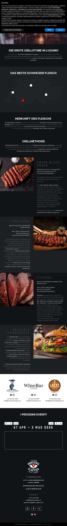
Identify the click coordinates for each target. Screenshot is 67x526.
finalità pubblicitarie (53, 507)
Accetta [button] (60, 522)
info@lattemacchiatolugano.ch (54, 401)
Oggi (16, 423)
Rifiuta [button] (50, 522)
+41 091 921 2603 (12, 399)
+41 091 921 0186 (33, 399)
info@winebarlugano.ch (33, 401)
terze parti (29, 504)
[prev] (7, 423)
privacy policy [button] (54, 498)
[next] (10, 423)
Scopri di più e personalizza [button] (12, 522)
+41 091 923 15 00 (54, 399)
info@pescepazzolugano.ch (12, 401)
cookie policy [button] (59, 502)
